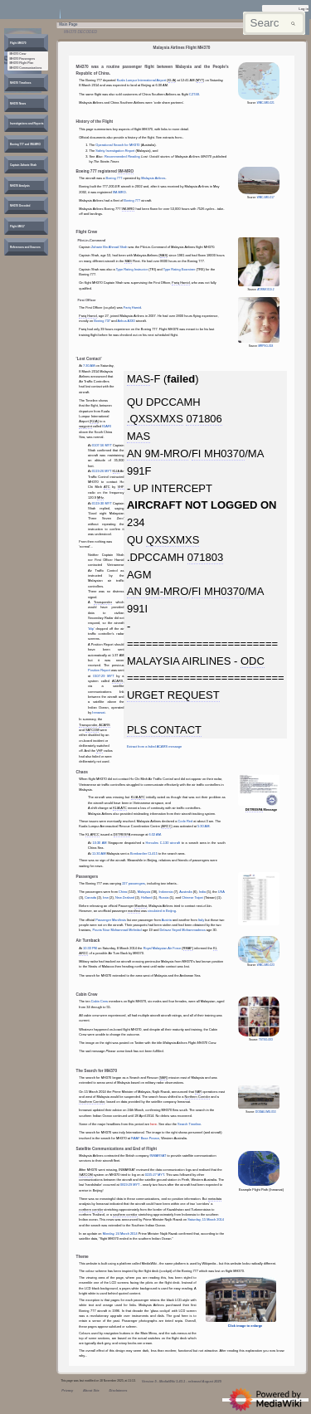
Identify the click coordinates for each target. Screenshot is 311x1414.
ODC (253, 661)
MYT (200, 80)
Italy (201, 920)
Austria (167, 920)
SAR (163, 1077)
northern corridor (91, 1209)
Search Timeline (189, 1124)
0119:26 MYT (102, 471)
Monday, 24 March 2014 (120, 1233)
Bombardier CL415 (144, 853)
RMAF (187, 948)
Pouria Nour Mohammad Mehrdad (116, 930)
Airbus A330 (126, 321)
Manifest (140, 906)
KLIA (172, 80)
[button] (19, 43)
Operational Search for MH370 (117, 145)
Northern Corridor (198, 1097)
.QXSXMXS (155, 418)
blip (91, 629)
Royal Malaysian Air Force (162, 948)
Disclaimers (118, 1390)
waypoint (85, 426)
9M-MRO (126, 171)
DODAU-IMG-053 (265, 1112)
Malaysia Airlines (153, 178)
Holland (146, 897)
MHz (100, 497)
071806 (203, 418)
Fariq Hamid (180, 282)
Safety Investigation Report (114, 151)
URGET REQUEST (173, 695)
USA (221, 892)
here (153, 1124)
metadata (214, 1199)
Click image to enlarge (245, 1326)
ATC (107, 487)
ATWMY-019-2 (265, 289)
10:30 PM (90, 948)
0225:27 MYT (154, 1175)
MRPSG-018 (265, 346)
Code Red (185, 821)
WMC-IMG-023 (266, 965)
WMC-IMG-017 (266, 197)
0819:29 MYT (129, 1184)
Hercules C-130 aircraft (163, 843)
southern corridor (125, 1214)
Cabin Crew (100, 1001)
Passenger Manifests (110, 920)
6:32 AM (155, 834)
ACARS (118, 681)
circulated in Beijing (162, 911)
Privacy (67, 1390)
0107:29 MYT (103, 676)
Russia (163, 897)
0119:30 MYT (102, 503)
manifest (134, 911)
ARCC (166, 826)
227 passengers (133, 883)
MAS (164, 255)
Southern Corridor (91, 1102)
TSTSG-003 (266, 1039)
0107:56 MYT (102, 445)
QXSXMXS (172, 540)
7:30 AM (89, 365)
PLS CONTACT (164, 730)
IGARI (106, 426)
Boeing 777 (114, 178)
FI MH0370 (218, 453)
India (203, 892)
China (123, 892)
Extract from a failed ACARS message (154, 746)
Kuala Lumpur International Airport (142, 80)
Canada (90, 897)
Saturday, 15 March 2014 (205, 1219)
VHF (121, 487)
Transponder (103, 602)
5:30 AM (203, 826)
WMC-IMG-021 (266, 103)
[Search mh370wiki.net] (274, 24)
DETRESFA (122, 834)
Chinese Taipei (192, 897)
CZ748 (194, 94)
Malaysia (144, 892)
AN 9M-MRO (157, 453)
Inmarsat (98, 712)
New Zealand (124, 897)
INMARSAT (158, 1155)
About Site (91, 1390)
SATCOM (92, 730)
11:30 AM (99, 853)
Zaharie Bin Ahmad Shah (109, 247)
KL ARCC (92, 834)
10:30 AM (99, 843)
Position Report (99, 670)
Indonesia (165, 892)
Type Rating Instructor (132, 269)
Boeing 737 (102, 321)
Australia (185, 892)
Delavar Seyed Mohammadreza (183, 930)
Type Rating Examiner (179, 269)
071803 (205, 557)
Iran (106, 897)
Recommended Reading (122, 156)
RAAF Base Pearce (145, 1138)
